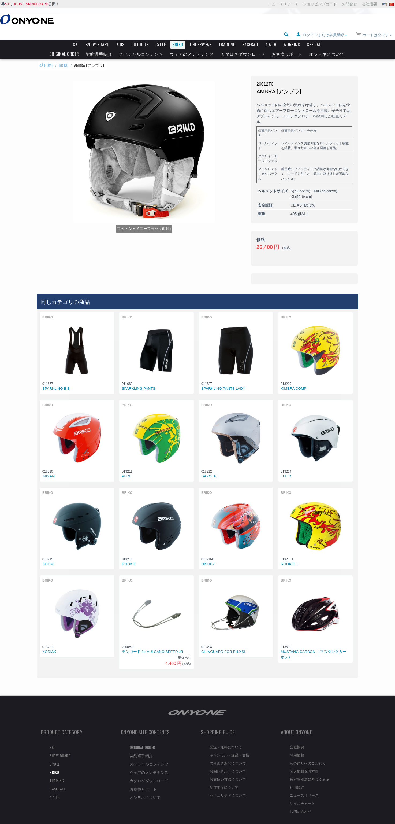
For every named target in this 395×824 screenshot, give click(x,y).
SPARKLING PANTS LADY (223, 379)
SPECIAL (314, 35)
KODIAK (49, 643)
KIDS (19, 4)
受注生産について (224, 778)
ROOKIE (129, 555)
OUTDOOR (140, 35)
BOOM (48, 555)
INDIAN (48, 467)
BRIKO (177, 35)
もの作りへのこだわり (308, 753)
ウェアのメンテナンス (192, 45)
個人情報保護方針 (304, 761)
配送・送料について (226, 737)
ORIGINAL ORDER (64, 45)
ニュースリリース (283, 4)
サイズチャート (302, 794)
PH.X (126, 467)
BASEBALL (250, 35)
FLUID (286, 467)
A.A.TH (271, 35)
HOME (46, 56)
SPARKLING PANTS (138, 379)
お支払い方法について (228, 769)
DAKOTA (208, 467)
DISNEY (208, 555)
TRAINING (227, 35)
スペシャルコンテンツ (141, 45)
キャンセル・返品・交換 (229, 745)
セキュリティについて (228, 786)
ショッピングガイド (320, 4)
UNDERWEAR (201, 35)
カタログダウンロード (243, 45)
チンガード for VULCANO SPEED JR (152, 643)
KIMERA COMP (294, 379)
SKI (8, 4)
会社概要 (369, 4)
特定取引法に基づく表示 (310, 769)
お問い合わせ (300, 802)
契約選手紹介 (98, 45)
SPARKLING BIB (56, 379)
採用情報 (297, 745)
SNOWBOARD (39, 4)
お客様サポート (287, 45)
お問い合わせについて (228, 761)
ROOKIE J (289, 555)
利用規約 (297, 778)
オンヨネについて (326, 45)
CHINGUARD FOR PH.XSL (223, 643)
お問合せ (349, 4)
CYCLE (160, 35)
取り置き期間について (228, 753)
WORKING (291, 35)
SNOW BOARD (97, 35)
